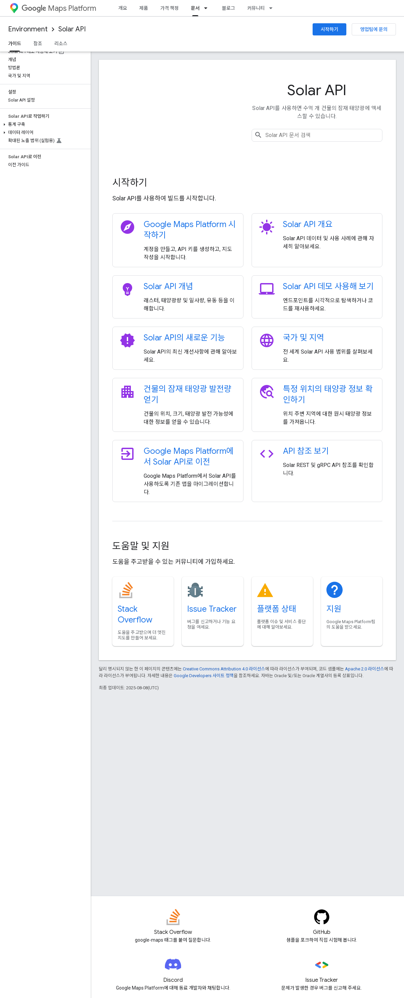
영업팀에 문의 (373, 29)
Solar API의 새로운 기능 (184, 338)
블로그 (228, 8)
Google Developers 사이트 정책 (204, 675)
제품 (143, 8)
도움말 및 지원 (141, 546)
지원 (333, 609)
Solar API (72, 29)
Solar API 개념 (168, 286)
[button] (44, 124)
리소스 (60, 43)
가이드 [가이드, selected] (14, 43)
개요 (122, 8)
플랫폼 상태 (276, 609)
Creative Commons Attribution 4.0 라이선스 (224, 668)
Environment (28, 29)
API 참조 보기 (306, 451)
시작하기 (329, 29)
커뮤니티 (256, 8)
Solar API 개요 (308, 224)
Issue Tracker (212, 609)
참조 (37, 43)
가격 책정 (169, 8)
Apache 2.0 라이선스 (364, 668)
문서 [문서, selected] (195, 8)
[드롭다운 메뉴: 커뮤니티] (273, 8)
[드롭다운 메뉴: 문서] (208, 8)
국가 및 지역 (303, 338)
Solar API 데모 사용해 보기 (328, 286)
